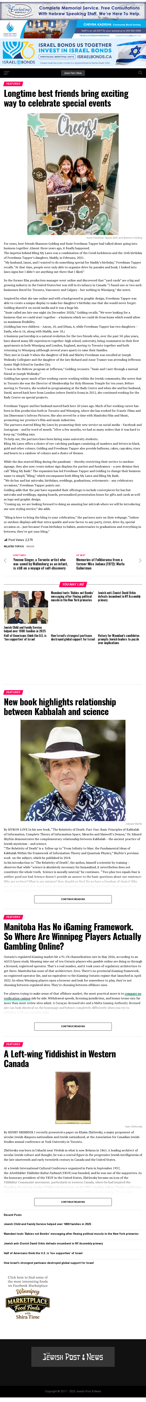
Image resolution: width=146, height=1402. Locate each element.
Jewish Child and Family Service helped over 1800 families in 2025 (47, 1228)
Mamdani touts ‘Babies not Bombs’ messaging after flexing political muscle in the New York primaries (71, 1238)
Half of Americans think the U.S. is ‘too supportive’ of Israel (43, 1258)
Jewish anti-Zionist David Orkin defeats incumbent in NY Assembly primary (53, 1248)
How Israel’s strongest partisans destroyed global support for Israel (49, 1267)
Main (31, 546)
